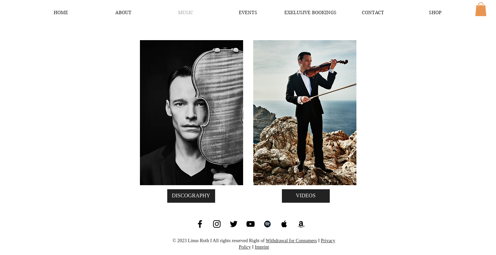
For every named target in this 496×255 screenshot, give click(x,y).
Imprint (262, 247)
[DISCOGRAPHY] (191, 196)
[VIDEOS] (306, 196)
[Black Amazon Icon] (301, 224)
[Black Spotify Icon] (267, 224)
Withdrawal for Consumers (291, 240)
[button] (481, 9)
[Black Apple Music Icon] (284, 224)
